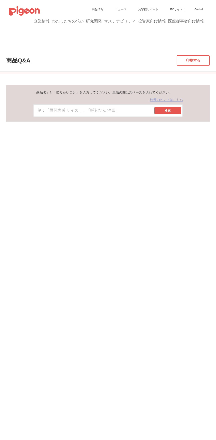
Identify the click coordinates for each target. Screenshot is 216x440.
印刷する (193, 92)
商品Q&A (22, 47)
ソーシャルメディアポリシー (66, 427)
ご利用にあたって (95, 427)
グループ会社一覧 (37, 411)
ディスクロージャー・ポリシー (69, 411)
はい (113, 262)
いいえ (132, 262)
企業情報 (42, 21)
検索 (168, 142)
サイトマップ (17, 411)
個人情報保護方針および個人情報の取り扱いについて (40, 419)
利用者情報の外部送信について (27, 427)
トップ (5, 47)
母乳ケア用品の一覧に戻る (106, 236)
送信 (180, 261)
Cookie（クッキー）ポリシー (92, 419)
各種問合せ (115, 427)
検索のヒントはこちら (166, 131)
